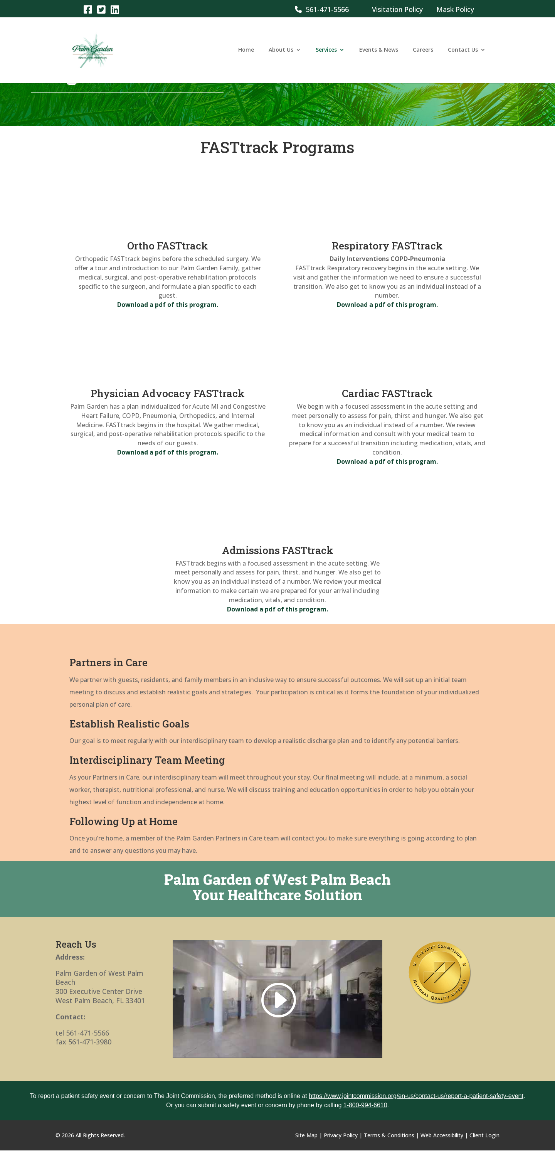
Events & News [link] (378, 51)
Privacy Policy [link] (341, 1135)
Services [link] (326, 51)
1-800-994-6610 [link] (365, 1105)
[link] (87, 9)
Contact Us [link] (463, 51)
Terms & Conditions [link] (389, 1135)
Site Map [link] (306, 1135)
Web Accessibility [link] (441, 1135)
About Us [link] (281, 51)
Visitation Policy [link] (397, 9)
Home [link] (246, 51)
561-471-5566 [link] (322, 9)
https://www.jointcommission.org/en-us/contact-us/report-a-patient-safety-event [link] (416, 1096)
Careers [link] (423, 51)
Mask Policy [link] (455, 9)
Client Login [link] (484, 1135)
